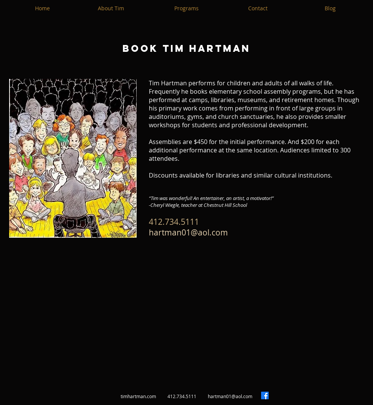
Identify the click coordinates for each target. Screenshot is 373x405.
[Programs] (186, 8)
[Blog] (330, 8)
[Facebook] (265, 395)
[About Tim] (111, 8)
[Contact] (258, 8)
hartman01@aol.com (188, 232)
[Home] (42, 8)
